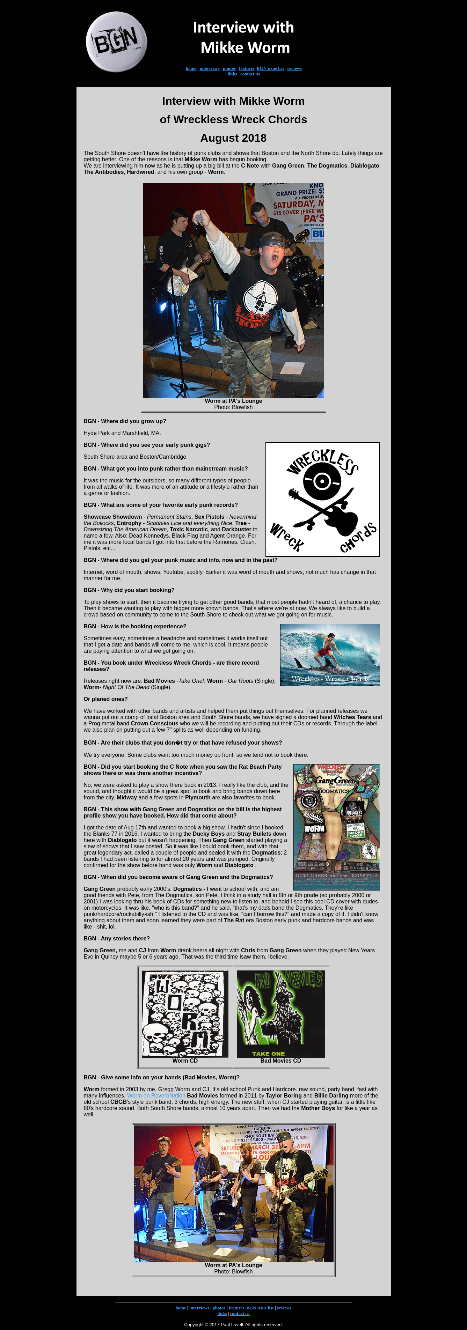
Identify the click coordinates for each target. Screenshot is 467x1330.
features (247, 68)
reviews (294, 68)
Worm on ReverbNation (156, 1096)
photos (229, 68)
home (191, 68)
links (232, 73)
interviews (210, 68)
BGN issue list (270, 68)
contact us (250, 73)
